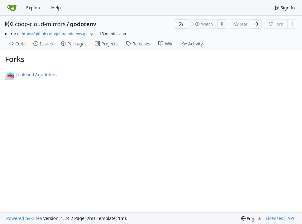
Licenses (274, 218)
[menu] (251, 219)
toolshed (25, 74)
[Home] (12, 7)
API (290, 218)
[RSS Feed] (181, 24)
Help (56, 8)
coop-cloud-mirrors (40, 24)
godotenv (83, 24)
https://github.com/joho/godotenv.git (55, 33)
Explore (33, 8)
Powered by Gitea (24, 218)
